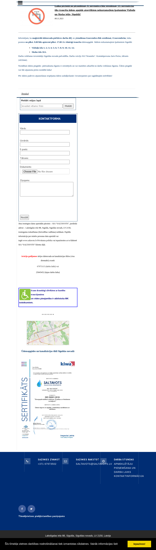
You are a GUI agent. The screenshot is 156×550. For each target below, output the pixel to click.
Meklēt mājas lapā (31, 100)
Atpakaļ (25, 94)
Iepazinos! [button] (139, 544)
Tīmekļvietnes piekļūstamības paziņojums (41, 516)
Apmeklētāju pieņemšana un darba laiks (124, 468)
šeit (115, 543)
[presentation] (45, 207)
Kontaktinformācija (129, 476)
